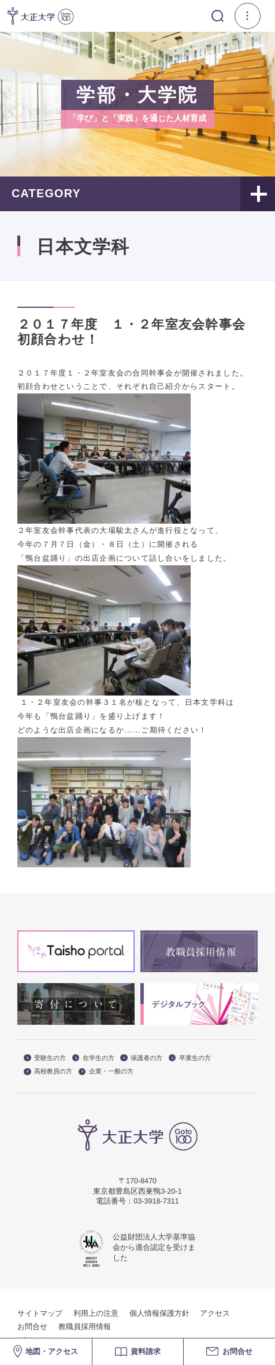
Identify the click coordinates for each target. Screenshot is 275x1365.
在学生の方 (93, 1058)
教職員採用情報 (84, 1327)
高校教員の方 (48, 1071)
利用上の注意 (95, 1313)
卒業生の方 (190, 1058)
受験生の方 (45, 1058)
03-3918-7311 (156, 1201)
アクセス (215, 1313)
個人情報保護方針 (159, 1313)
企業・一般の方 (106, 1071)
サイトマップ (39, 1313)
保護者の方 (141, 1058)
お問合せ (32, 1327)
